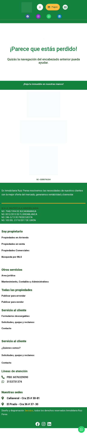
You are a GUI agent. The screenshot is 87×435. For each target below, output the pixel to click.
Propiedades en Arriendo (15, 237)
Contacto (6, 328)
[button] (65, 7)
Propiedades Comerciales (15, 250)
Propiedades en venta (13, 244)
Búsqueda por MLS (12, 257)
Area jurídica (8, 275)
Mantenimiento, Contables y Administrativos (25, 281)
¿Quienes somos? (11, 348)
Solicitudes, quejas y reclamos (18, 322)
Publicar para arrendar (14, 295)
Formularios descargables (15, 316)
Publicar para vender (13, 302)
